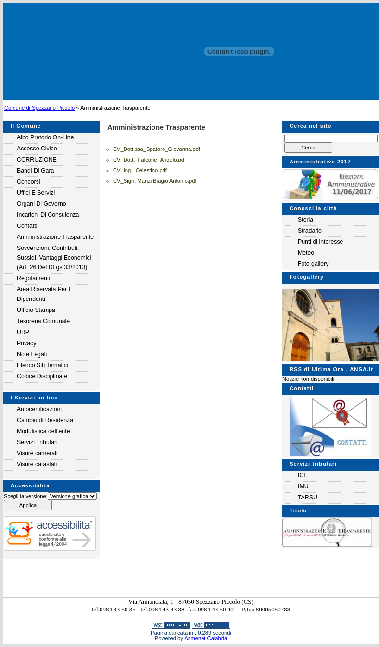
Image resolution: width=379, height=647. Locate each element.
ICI (301, 475)
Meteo (306, 252)
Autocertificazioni (39, 409)
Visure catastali (37, 464)
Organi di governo (41, 203)
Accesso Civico (37, 148)
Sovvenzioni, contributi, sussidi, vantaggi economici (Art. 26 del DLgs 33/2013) (54, 258)
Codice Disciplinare (42, 376)
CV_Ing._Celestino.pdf (140, 170)
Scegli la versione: (26, 496)
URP (23, 332)
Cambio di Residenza (45, 420)
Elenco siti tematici (42, 365)
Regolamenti (33, 278)
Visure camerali (37, 453)
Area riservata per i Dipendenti (43, 294)
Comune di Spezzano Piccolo (39, 108)
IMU (303, 486)
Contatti (27, 226)
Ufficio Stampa (36, 310)
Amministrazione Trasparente (55, 237)
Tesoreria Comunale (43, 321)
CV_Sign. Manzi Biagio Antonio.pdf (155, 181)
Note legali (32, 354)
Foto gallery (313, 264)
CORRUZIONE (37, 159)
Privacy (26, 343)
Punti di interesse (320, 241)
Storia (305, 219)
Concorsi (28, 181)
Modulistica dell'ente (43, 431)
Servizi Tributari (37, 442)
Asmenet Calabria (205, 638)
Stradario (310, 230)
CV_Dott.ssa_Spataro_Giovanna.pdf (156, 149)
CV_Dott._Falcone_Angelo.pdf (149, 159)
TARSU (307, 497)
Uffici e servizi (36, 192)
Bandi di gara (35, 170)
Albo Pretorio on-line (45, 137)
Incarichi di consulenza (48, 215)
